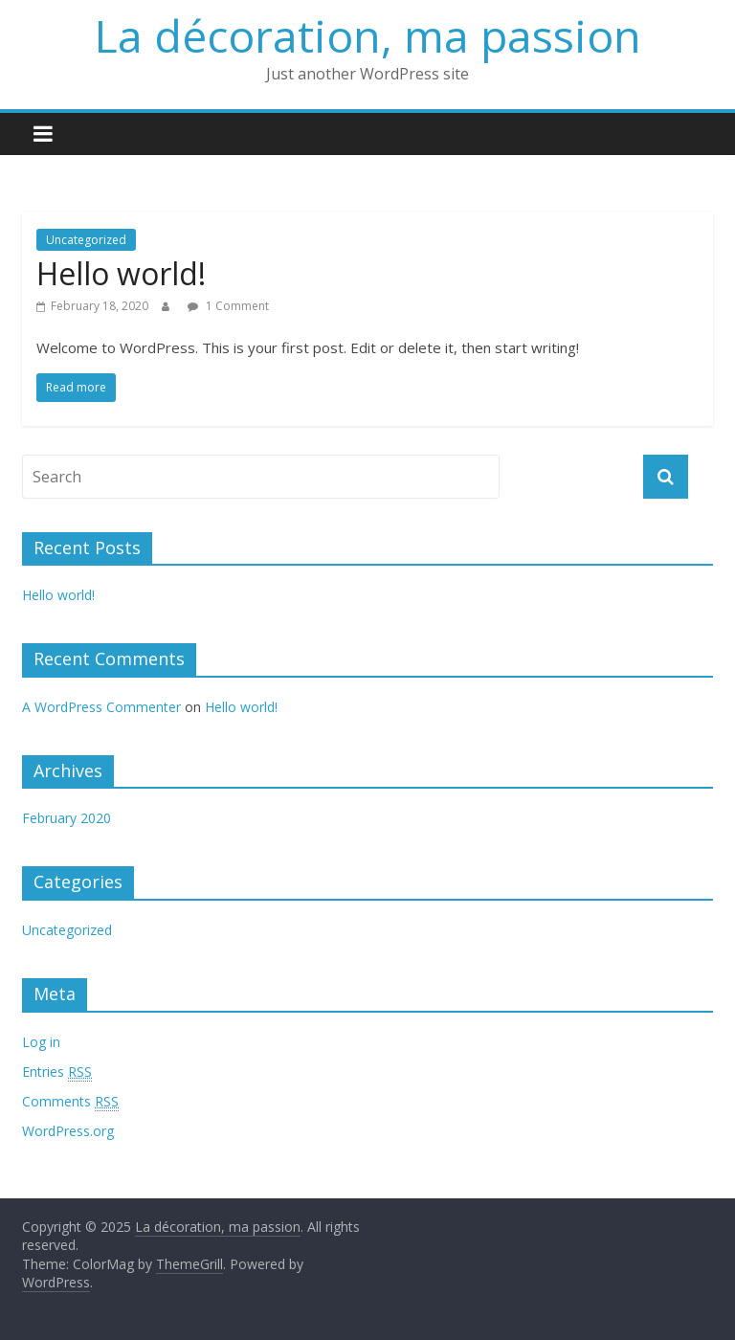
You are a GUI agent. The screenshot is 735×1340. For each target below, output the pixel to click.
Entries (57, 1072)
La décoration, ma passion (368, 35)
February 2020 (66, 818)
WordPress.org (68, 1131)
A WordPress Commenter (101, 707)
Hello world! (121, 273)
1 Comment (228, 306)
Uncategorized (86, 240)
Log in (41, 1042)
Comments (70, 1101)
